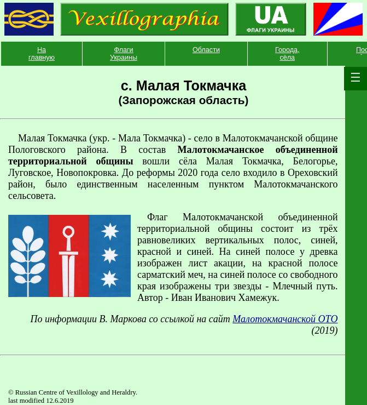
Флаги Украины (123, 53)
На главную (41, 53)
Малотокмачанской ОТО (284, 318)
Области (206, 50)
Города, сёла (287, 53)
